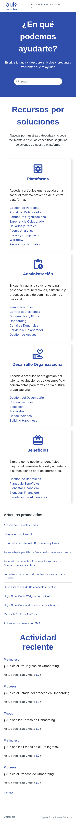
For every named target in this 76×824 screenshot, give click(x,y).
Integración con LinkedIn (18, 534)
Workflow (16, 240)
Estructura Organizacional (28, 217)
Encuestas (17, 411)
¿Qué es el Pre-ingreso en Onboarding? (32, 666)
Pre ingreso (11, 659)
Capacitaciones (21, 416)
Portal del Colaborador (26, 212)
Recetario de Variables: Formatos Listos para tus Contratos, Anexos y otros (33, 563)
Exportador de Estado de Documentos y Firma (31, 543)
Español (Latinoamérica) (45, 6)
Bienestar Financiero (24, 488)
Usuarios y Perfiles (23, 226)
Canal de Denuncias (24, 325)
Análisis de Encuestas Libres (21, 525)
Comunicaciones (22, 402)
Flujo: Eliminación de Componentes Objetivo (30, 587)
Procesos (10, 686)
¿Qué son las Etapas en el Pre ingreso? (31, 747)
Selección (17, 407)
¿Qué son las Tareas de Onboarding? (30, 720)
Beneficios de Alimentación (29, 497)
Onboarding (18, 321)
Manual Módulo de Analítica (20, 614)
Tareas (8, 713)
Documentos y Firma (24, 316)
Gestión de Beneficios (25, 479)
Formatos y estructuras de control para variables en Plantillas (35, 576)
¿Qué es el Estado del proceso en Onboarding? (37, 693)
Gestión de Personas (24, 208)
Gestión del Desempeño (27, 397)
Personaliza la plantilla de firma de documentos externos (38, 552)
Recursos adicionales (25, 244)
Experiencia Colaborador (27, 221)
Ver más (9, 792)
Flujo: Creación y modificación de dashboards (31, 605)
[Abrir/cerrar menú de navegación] (66, 6)
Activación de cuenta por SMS (22, 623)
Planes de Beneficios (25, 483)
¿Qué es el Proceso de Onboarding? (29, 774)
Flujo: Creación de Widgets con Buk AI (27, 596)
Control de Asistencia (25, 312)
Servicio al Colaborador (26, 330)
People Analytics (22, 230)
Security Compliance (25, 235)
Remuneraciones (22, 307)
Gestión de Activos (23, 334)
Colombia (9, 816)
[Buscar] (38, 81)
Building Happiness (23, 420)
